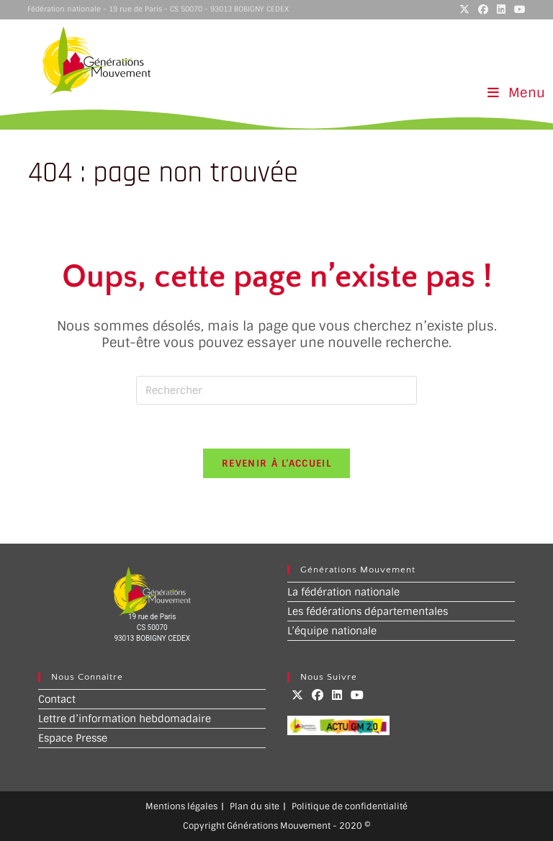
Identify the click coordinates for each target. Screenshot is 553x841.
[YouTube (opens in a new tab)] (518, 9)
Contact (57, 699)
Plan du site (254, 806)
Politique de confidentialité (350, 806)
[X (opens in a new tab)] (464, 9)
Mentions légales (181, 806)
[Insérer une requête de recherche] (276, 390)
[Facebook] (317, 695)
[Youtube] (357, 695)
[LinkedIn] (337, 695)
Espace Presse (72, 738)
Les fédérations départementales (367, 611)
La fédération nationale (343, 591)
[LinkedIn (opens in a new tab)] (501, 9)
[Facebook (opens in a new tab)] (483, 9)
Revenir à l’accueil (276, 463)
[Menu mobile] (516, 93)
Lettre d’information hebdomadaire (124, 718)
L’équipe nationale (332, 630)
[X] (297, 695)
